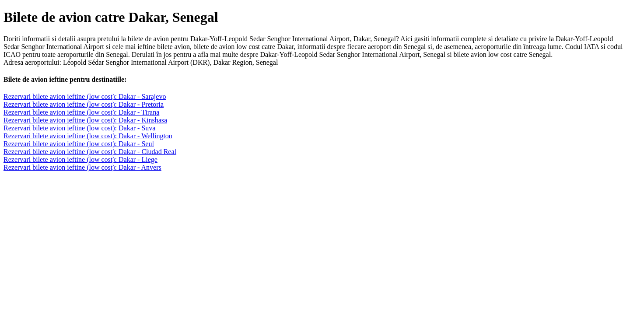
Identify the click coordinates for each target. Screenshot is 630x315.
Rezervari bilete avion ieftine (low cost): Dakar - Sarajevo (85, 96)
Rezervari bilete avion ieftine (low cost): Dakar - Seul (79, 143)
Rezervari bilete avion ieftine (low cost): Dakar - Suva (79, 128)
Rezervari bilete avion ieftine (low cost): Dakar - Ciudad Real (90, 151)
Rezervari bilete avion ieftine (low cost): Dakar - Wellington (88, 136)
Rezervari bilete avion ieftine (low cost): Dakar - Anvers (82, 167)
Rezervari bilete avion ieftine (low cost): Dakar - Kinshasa (85, 120)
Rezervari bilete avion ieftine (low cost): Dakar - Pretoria (84, 104)
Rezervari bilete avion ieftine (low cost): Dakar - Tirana (81, 112)
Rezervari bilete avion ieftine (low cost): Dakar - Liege (81, 159)
